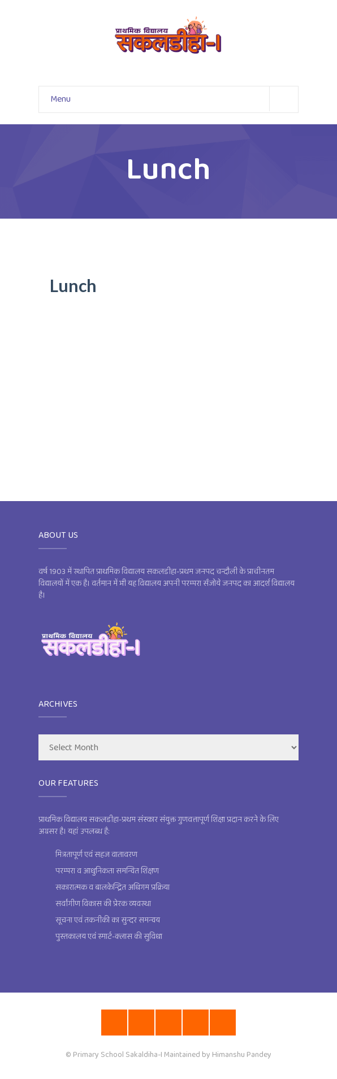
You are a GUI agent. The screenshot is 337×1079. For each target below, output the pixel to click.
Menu (174, 98)
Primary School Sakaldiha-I (117, 1054)
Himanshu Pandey (241, 1054)
